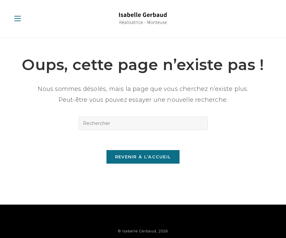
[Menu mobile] (17, 18)
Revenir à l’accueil (143, 156)
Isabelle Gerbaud (139, 220)
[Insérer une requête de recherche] (143, 123)
